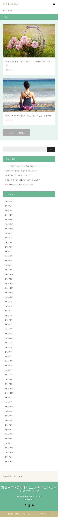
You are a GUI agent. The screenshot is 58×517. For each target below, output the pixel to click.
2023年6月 (8, 315)
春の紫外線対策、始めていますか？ (18, 175)
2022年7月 (8, 352)
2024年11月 (9, 279)
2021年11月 (9, 388)
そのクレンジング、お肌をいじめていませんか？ (22, 180)
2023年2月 (8, 334)
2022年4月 (8, 366)
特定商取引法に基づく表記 (12, 476)
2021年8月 (8, 402)
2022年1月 (8, 379)
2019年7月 (8, 434)
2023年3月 (8, 329)
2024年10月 (9, 283)
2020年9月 (8, 411)
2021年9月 (8, 398)
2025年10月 (9, 229)
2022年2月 (8, 375)
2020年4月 (8, 416)
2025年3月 (8, 261)
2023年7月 (8, 311)
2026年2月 (8, 210)
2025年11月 (9, 224)
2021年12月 (9, 384)
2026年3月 (8, 206)
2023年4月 (8, 325)
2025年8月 (8, 238)
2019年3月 (8, 443)
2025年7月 (8, 242)
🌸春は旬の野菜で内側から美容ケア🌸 (19, 184)
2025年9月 (8, 233)
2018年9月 (8, 457)
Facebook (25, 505)
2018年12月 (9, 448)
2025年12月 (9, 220)
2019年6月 (8, 439)
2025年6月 (8, 247)
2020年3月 (8, 420)
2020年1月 (8, 430)
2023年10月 (9, 297)
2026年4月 (8, 201)
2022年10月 (9, 338)
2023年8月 (8, 306)
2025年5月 (8, 252)
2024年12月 (9, 274)
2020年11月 (9, 407)
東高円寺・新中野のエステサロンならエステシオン (29, 489)
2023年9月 (8, 302)
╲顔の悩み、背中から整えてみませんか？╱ (21, 171)
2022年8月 (8, 347)
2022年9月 (8, 343)
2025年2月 (8, 265)
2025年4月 (8, 256)
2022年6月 (8, 357)
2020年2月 (8, 425)
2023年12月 (9, 288)
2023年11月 (9, 293)
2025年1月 (8, 270)
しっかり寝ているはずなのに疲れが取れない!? (21, 166)
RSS (32, 505)
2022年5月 (8, 361)
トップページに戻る (16, 133)
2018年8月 (8, 461)
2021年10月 (9, 393)
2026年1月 (8, 215)
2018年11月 (9, 452)
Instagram (29, 505)
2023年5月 (8, 320)
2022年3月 (8, 370)
